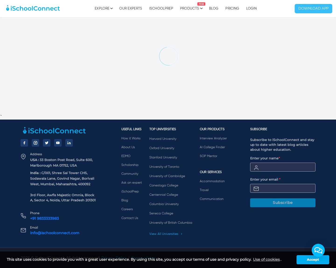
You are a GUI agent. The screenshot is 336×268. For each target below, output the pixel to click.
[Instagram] (35, 143)
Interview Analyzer (213, 138)
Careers (127, 209)
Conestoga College (163, 185)
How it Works (130, 138)
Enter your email (265, 179)
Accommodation (212, 181)
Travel (204, 190)
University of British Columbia (170, 222)
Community (129, 173)
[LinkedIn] (69, 143)
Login (251, 8)
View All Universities (165, 234)
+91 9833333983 (44, 218)
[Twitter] (46, 143)
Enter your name (265, 158)
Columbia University (164, 204)
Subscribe (283, 202)
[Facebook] (24, 143)
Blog (213, 8)
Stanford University (163, 157)
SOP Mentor (208, 156)
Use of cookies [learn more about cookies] (266, 259)
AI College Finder (212, 147)
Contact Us (129, 218)
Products (189, 6)
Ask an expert (131, 182)
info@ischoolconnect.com (54, 233)
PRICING (232, 8)
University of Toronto (164, 166)
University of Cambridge (167, 176)
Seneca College (161, 213)
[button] (318, 250)
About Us (128, 147)
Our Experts (130, 8)
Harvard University (162, 139)
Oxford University (161, 148)
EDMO (125, 156)
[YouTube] (58, 143)
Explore (103, 8)
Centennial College (163, 194)
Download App (313, 8)
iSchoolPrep (161, 8)
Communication (212, 199)
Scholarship (130, 165)
